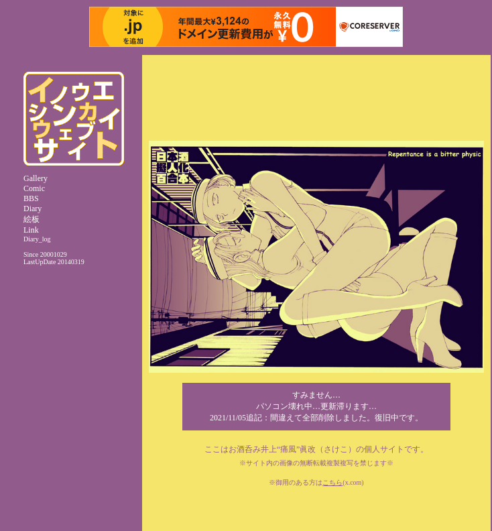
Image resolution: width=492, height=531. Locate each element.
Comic (34, 188)
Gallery (35, 178)
